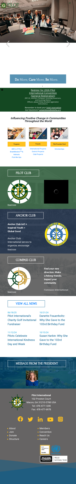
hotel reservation (53, 107)
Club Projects (38, 154)
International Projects (38, 149)
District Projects (38, 151)
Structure (14, 439)
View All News (26, 303)
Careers (43, 439)
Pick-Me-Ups (16, 157)
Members (44, 428)
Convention (45, 432)
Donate (13, 435)
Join (11, 432)
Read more (12, 205)
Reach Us (44, 435)
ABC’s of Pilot (17, 149)
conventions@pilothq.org (50, 110)
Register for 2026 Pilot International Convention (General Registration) (43, 92)
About (12, 428)
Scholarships (59, 149)
